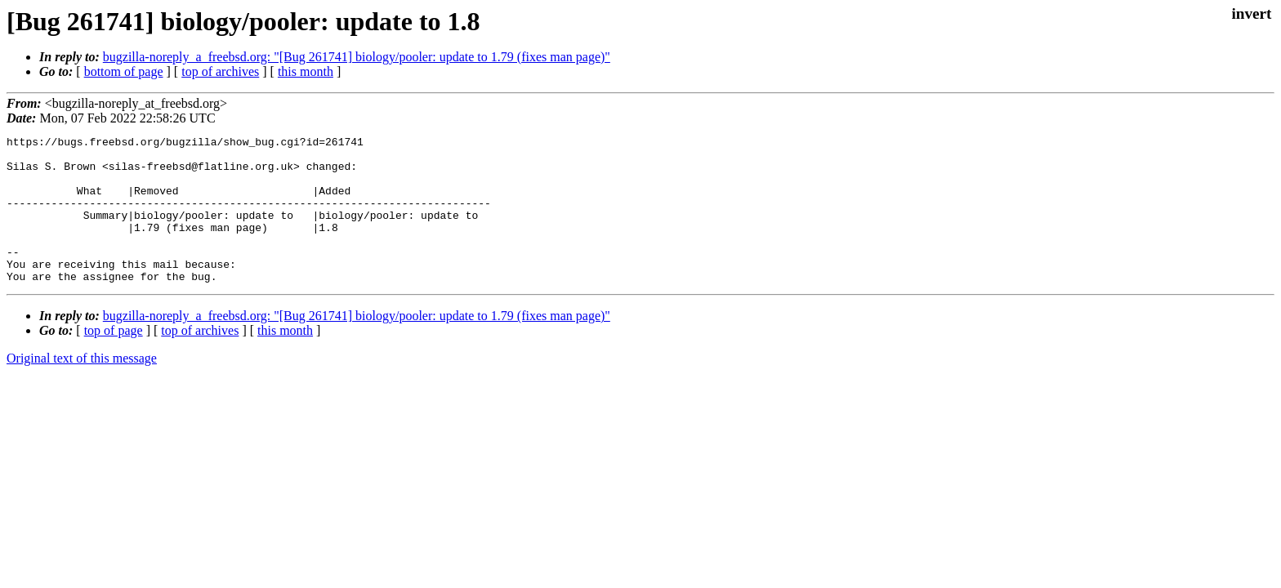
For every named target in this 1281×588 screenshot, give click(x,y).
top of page (113, 360)
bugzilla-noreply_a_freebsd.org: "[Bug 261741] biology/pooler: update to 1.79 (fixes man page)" (356, 57)
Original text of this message (82, 387)
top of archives (220, 71)
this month (305, 71)
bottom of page (123, 71)
